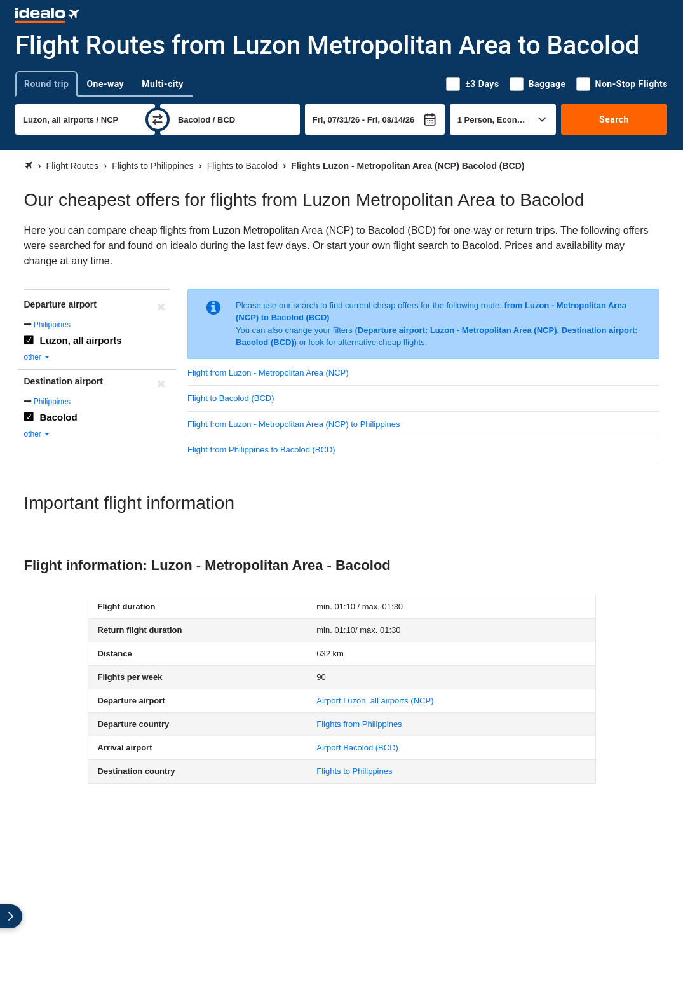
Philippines (52, 324)
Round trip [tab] (46, 84)
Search (614, 119)
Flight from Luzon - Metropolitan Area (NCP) (268, 372)
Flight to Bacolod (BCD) (230, 398)
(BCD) (357, 747)
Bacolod (59, 417)
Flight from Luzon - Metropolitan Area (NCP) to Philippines (293, 424)
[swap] (157, 119)
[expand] (11, 916)
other (37, 357)
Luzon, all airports (81, 340)
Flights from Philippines (359, 724)
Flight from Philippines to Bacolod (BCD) (261, 449)
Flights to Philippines (354, 771)
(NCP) (374, 700)
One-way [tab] (105, 84)
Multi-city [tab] (163, 84)
